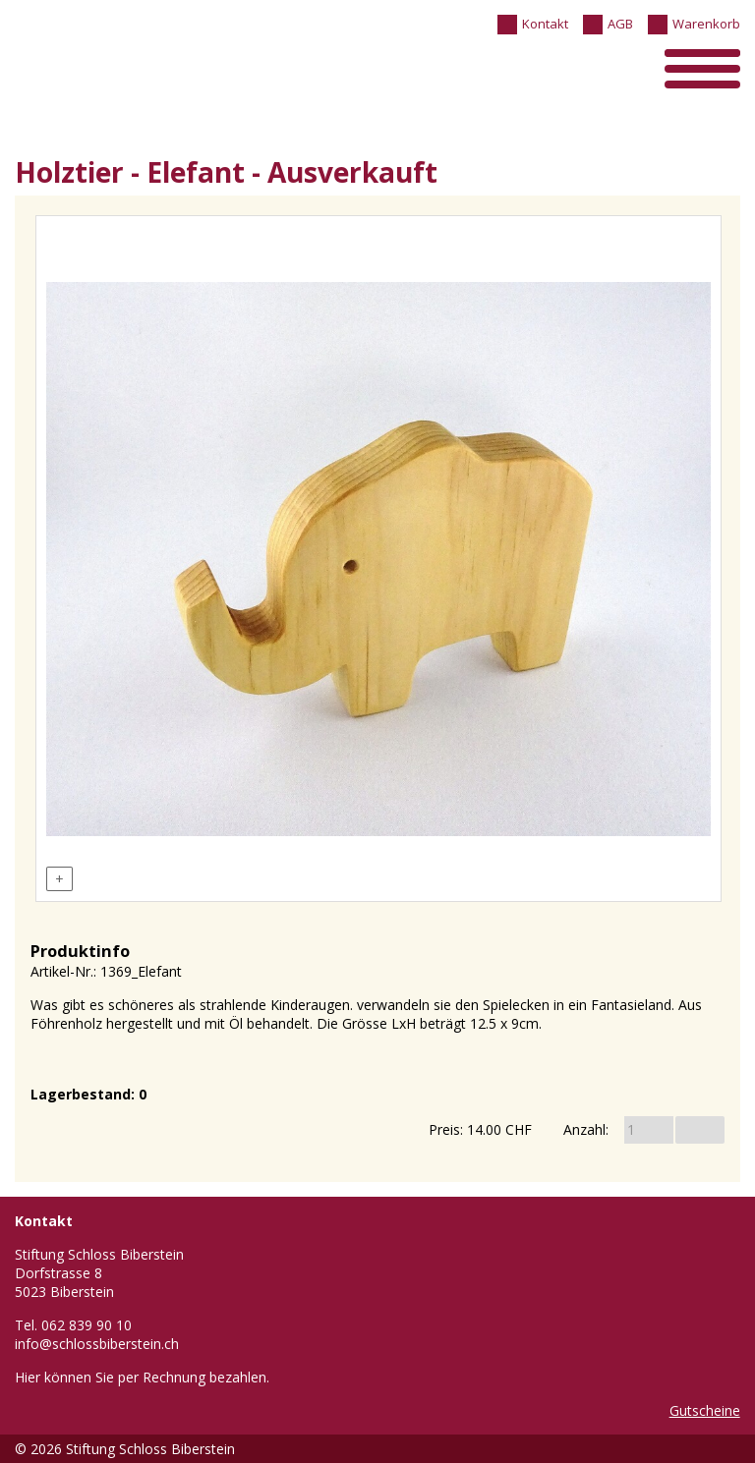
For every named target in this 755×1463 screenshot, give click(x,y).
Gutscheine (704, 1410)
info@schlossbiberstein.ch (97, 1343)
